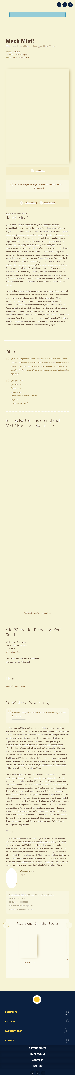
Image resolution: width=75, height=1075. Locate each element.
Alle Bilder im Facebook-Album (37, 613)
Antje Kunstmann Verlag (20, 57)
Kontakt (37, 1050)
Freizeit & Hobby (31, 203)
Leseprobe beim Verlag (15, 686)
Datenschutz (37, 1038)
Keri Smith (16, 52)
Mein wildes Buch (13, 652)
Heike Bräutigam (21, 54)
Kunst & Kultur (49, 203)
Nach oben (37, 989)
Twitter (70, 4)
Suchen (63, 15)
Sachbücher (40, 171)
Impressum (37, 1044)
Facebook (64, 4)
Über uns (38, 1056)
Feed (59, 4)
